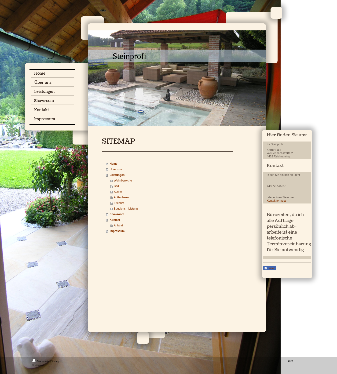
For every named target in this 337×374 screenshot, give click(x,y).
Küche (118, 191)
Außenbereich (122, 197)
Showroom (117, 214)
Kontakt (115, 219)
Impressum (117, 231)
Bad (116, 186)
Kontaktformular (276, 200)
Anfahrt (118, 225)
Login (290, 360)
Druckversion (41, 361)
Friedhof (119, 203)
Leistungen (117, 175)
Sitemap (55, 361)
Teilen (269, 268)
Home (113, 163)
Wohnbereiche (123, 180)
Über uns (116, 169)
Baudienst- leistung (126, 208)
